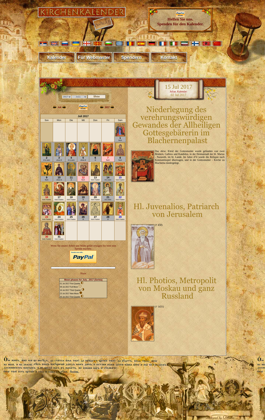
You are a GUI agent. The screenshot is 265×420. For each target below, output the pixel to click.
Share (83, 273)
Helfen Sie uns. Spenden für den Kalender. (180, 19)
